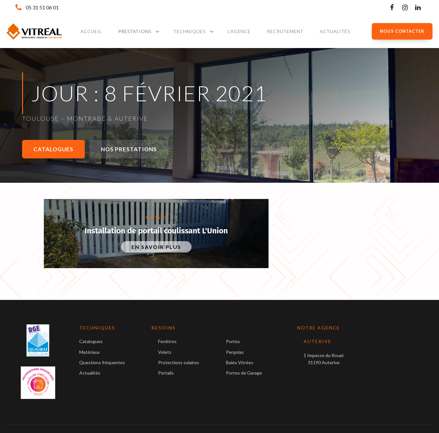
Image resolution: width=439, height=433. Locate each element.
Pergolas (235, 352)
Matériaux (89, 352)
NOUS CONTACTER (402, 31)
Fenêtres (167, 341)
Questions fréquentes (102, 362)
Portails (156, 217)
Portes (233, 341)
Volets (164, 352)
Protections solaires (178, 362)
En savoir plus (156, 247)
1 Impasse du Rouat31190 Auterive (324, 359)
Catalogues (53, 149)
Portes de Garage (244, 373)
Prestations (134, 31)
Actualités (89, 373)
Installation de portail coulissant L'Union (156, 230)
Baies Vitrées (239, 362)
